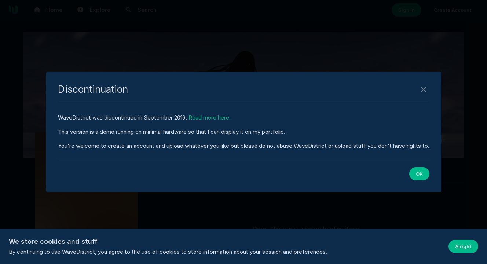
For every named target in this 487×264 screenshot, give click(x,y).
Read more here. (209, 117)
